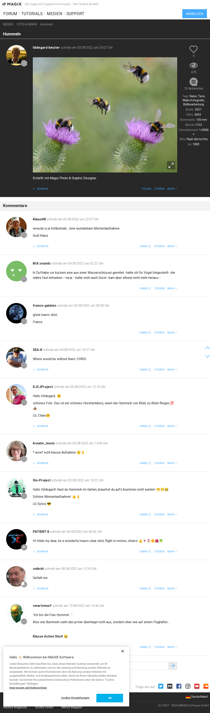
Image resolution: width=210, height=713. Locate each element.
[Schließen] (122, 651)
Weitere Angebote (15, 707)
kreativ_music (44, 443)
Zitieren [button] (159, 188)
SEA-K (38, 350)
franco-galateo (45, 306)
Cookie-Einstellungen (75, 697)
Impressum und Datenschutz (28, 687)
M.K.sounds (42, 263)
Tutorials (32, 13)
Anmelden (194, 14)
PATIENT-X (41, 532)
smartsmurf (42, 606)
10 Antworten (193, 88)
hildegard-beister (47, 48)
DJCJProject (43, 387)
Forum (10, 13)
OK (110, 697)
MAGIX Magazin (72, 707)
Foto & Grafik (27, 24)
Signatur (42, 188)
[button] (172, 188)
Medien (54, 13)
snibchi (39, 569)
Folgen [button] (146, 188)
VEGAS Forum (44, 707)
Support (75, 13)
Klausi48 (40, 219)
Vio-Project (42, 480)
